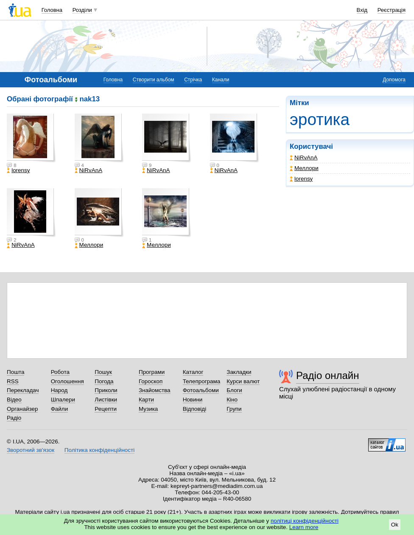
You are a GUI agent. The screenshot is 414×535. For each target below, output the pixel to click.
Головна (52, 10)
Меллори (304, 168)
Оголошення (67, 381)
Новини (193, 399)
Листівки (106, 399)
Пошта (15, 372)
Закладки (239, 372)
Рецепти (106, 409)
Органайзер (22, 409)
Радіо (14, 418)
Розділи (82, 10)
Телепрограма (202, 381)
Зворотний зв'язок (30, 450)
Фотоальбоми (201, 390)
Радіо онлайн (327, 375)
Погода (104, 381)
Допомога (394, 80)
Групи (234, 409)
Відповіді (195, 409)
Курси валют (243, 381)
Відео (14, 399)
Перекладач (23, 390)
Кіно (232, 399)
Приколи (106, 390)
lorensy (301, 179)
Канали (220, 80)
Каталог (193, 372)
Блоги (234, 390)
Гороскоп (150, 381)
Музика (148, 409)
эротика (320, 119)
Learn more (304, 527)
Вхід (362, 10)
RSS (13, 381)
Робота (60, 372)
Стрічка (193, 80)
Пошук (103, 372)
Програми (152, 372)
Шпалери (63, 399)
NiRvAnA (304, 157)
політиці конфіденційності (304, 521)
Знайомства (155, 390)
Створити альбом (153, 80)
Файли (59, 409)
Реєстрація (392, 10)
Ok (394, 524)
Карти (146, 399)
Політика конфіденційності (99, 450)
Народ (59, 390)
